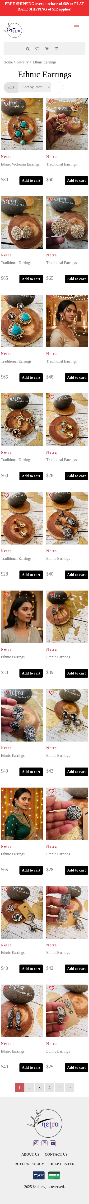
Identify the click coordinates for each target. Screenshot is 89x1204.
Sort (10, 87)
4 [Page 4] (49, 1087)
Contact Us (56, 1154)
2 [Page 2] (29, 1087)
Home (8, 62)
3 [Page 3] (39, 1087)
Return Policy (29, 1164)
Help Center (62, 1164)
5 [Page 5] (59, 1087)
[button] (3, 102)
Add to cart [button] (31, 180)
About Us (30, 1154)
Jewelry (23, 62)
